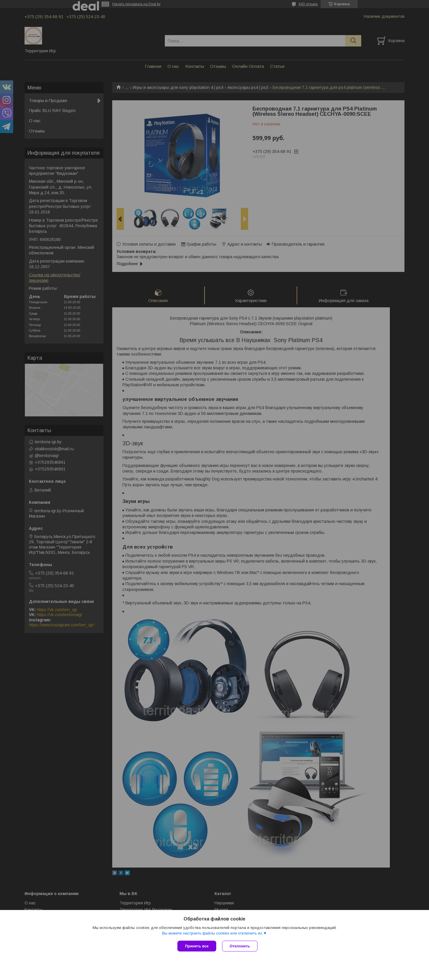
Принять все (197, 946)
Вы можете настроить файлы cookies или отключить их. (212, 933)
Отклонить (240, 946)
